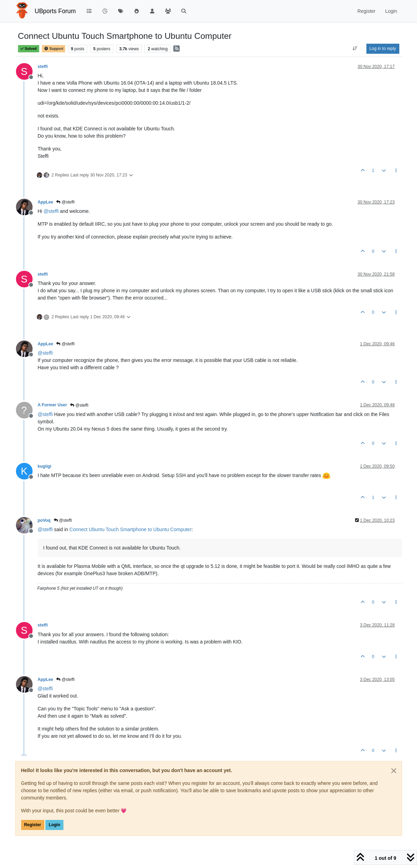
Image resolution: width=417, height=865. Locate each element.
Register (32, 824)
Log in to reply (383, 48)
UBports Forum (55, 11)
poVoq (44, 520)
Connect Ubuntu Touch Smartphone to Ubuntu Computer (130, 529)
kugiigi (44, 466)
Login (54, 824)
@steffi (65, 202)
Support (53, 48)
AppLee (45, 202)
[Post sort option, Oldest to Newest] (354, 48)
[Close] (394, 770)
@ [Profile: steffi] (51, 211)
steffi (43, 66)
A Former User (52, 405)
